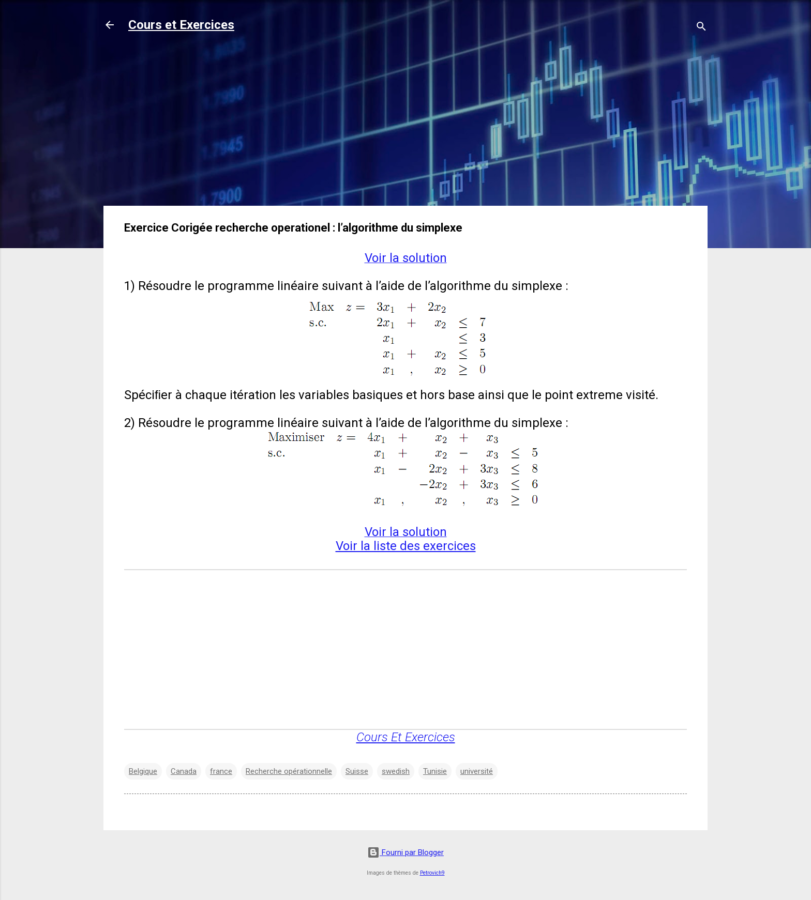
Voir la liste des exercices (406, 546)
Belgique (143, 771)
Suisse (357, 771)
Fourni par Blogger (405, 852)
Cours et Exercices (181, 25)
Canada (184, 771)
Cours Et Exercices (405, 737)
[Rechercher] (701, 28)
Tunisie (435, 771)
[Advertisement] (405, 125)
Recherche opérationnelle (289, 771)
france (221, 771)
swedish (396, 771)
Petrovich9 (432, 873)
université (476, 771)
